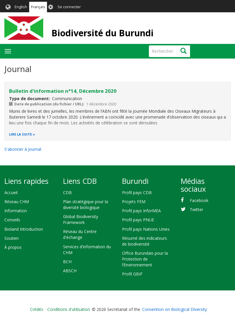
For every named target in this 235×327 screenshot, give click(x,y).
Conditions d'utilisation (68, 309)
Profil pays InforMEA (141, 210)
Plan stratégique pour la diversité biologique (85, 204)
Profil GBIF (132, 274)
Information (15, 210)
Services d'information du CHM (87, 249)
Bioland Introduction (23, 229)
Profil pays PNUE (138, 219)
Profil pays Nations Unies (146, 229)
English (21, 6)
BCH (67, 261)
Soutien (11, 238)
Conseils (12, 219)
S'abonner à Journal (22, 149)
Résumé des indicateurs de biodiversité (144, 241)
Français (38, 6)
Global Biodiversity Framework (80, 219)
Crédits (36, 309)
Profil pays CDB (137, 192)
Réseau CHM (16, 201)
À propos (13, 247)
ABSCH (69, 270)
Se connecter (69, 6)
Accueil (11, 192)
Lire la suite (20, 134)
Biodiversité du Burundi (102, 33)
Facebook (199, 200)
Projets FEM (133, 201)
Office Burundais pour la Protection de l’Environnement (145, 259)
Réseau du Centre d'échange (80, 234)
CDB (67, 192)
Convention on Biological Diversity (174, 309)
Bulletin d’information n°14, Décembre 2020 (62, 91)
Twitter (196, 209)
